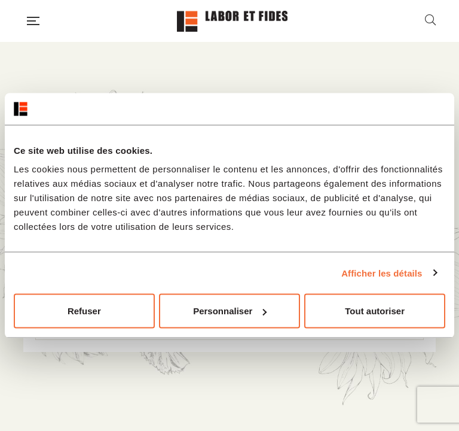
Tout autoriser (375, 311)
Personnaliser (230, 311)
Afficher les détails (381, 273)
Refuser (84, 311)
